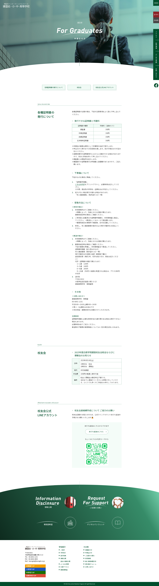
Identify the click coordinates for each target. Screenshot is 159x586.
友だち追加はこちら (96, 431)
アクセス (156, 34)
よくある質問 (156, 58)
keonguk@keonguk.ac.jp (37, 561)
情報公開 (63, 558)
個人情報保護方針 (90, 561)
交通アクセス (64, 567)
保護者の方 (88, 550)
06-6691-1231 (33, 557)
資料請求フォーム (90, 564)
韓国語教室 (63, 570)
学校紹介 (62, 547)
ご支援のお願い (90, 556)
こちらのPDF (80, 184)
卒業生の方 (88, 553)
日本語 (156, 20)
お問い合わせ (156, 73)
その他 (86, 547)
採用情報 (156, 45)
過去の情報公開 (65, 561)
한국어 (156, 14)
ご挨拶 (62, 550)
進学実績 (63, 556)
